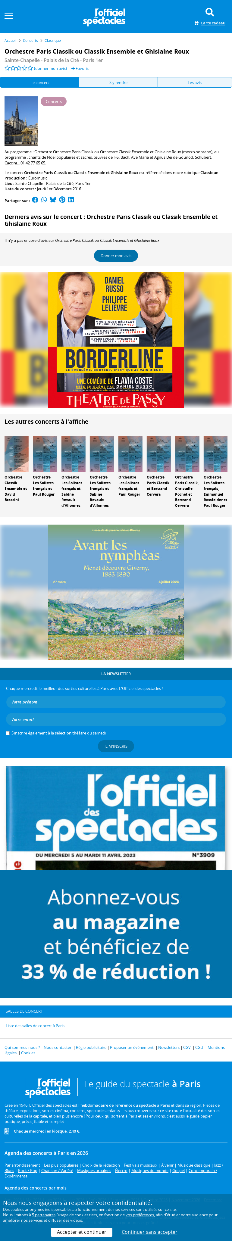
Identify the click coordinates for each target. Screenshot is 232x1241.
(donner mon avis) (50, 68)
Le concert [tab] (39, 82)
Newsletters (169, 1047)
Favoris (80, 68)
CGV (187, 1047)
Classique (209, 172)
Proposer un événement (132, 1047)
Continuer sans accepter (149, 1232)
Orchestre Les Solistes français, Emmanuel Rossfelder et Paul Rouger (215, 491)
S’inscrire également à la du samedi (58, 733)
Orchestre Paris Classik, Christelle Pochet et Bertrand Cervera (187, 491)
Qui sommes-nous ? (22, 1047)
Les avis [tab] (195, 82)
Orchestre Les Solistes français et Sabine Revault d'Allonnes (71, 491)
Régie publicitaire (91, 1047)
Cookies (28, 1052)
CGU (199, 1047)
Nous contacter (57, 1047)
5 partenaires (43, 1215)
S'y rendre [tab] (118, 82)
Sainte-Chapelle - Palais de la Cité (44, 183)
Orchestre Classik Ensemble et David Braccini (16, 488)
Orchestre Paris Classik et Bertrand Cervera (158, 486)
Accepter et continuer (81, 1232)
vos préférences (140, 1215)
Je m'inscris (116, 746)
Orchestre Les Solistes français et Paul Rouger (44, 486)
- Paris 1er (54, 60)
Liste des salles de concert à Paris (35, 1025)
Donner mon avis (116, 255)
